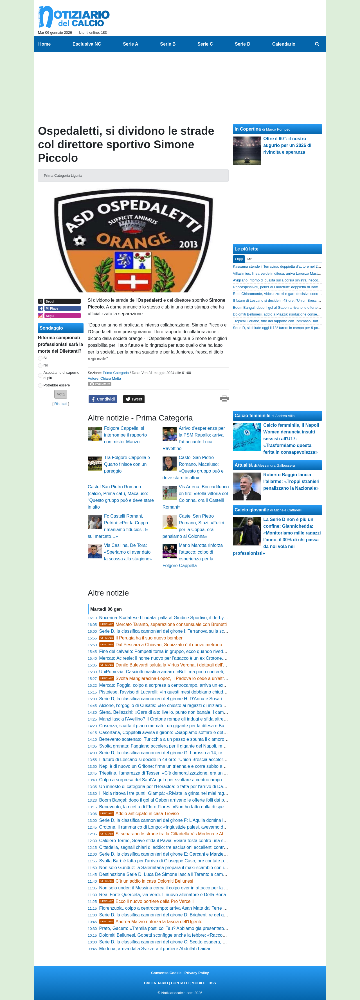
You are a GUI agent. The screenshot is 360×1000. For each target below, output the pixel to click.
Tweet (134, 399)
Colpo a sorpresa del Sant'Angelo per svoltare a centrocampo (160, 779)
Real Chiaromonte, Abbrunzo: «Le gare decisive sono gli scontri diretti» (289, 294)
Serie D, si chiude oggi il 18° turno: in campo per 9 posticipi (280, 328)
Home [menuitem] (44, 44)
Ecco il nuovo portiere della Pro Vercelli (146, 901)
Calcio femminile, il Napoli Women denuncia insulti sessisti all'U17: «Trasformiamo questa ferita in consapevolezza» (291, 439)
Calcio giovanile (252, 509)
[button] (60, 394)
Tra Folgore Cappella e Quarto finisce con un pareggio (127, 464)
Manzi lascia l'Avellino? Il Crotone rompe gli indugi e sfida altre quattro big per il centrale (186, 719)
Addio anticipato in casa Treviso (139, 813)
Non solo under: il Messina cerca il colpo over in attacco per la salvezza (170, 887)
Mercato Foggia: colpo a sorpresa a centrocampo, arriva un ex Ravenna (171, 685)
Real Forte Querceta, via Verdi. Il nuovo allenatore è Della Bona (162, 894)
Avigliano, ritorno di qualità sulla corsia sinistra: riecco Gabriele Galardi (289, 280)
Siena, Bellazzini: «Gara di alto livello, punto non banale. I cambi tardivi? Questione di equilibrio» (195, 712)
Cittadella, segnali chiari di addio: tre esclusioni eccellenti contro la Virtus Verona (179, 847)
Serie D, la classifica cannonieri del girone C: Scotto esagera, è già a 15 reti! (175, 941)
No (46, 365)
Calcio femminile (252, 415)
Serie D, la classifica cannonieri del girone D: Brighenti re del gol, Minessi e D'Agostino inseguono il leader (205, 914)
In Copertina (248, 129)
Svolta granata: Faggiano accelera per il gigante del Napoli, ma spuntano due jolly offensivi (189, 746)
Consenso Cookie (166, 973)
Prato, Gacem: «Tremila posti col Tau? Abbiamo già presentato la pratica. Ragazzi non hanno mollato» (201, 928)
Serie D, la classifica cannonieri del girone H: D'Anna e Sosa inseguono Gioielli (177, 698)
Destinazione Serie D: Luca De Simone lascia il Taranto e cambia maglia (171, 874)
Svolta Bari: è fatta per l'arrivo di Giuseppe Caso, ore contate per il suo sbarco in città (184, 860)
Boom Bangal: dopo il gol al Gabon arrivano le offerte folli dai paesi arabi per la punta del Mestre (195, 800)
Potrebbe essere (57, 385)
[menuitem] (317, 44)
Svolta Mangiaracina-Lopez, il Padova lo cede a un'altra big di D (171, 678)
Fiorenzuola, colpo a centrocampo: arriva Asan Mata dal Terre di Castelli (171, 908)
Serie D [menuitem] (242, 44)
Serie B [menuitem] (168, 44)
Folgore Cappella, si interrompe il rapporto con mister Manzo (125, 435)
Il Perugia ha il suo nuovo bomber (141, 638)
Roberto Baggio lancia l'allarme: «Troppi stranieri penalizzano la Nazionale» (291, 481)
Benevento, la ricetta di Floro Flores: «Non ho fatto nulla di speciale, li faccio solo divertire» (189, 806)
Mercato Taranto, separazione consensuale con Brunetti (163, 624)
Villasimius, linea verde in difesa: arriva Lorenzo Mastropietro (281, 273)
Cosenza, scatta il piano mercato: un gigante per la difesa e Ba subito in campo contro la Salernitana (199, 725)
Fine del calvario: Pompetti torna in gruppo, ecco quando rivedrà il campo (172, 651)
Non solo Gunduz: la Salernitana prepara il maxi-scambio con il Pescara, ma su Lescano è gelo (194, 867)
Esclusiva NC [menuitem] (87, 44)
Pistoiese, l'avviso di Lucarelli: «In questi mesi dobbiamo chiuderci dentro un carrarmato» (187, 692)
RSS (212, 983)
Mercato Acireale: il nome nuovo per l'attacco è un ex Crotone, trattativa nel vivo (178, 658)
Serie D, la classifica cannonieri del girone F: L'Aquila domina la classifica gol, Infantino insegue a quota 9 (204, 820)
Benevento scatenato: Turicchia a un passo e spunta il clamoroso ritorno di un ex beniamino (190, 739)
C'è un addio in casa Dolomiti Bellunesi (146, 881)
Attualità (244, 465)
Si (45, 358)
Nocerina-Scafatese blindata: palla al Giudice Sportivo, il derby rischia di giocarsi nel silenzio (191, 617)
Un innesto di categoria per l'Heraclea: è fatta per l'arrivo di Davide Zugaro (173, 786)
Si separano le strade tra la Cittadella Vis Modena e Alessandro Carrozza (180, 833)
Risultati (60, 404)
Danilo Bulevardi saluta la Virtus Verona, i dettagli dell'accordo (169, 665)
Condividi (103, 399)
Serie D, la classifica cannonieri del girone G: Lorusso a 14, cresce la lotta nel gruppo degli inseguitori (200, 752)
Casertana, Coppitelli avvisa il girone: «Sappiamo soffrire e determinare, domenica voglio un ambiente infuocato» (211, 732)
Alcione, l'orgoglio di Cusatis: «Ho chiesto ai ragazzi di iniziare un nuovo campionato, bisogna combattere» (205, 705)
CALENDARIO (156, 983)
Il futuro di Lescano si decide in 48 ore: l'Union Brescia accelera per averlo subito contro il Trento (195, 759)
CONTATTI (180, 983)
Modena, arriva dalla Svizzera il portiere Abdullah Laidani (156, 948)
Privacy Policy (196, 973)
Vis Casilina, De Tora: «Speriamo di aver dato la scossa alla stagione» (128, 552)
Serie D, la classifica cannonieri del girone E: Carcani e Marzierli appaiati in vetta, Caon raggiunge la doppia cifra (211, 854)
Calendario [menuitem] (284, 44)
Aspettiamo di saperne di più (61, 375)
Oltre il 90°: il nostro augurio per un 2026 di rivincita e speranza (287, 145)
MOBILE (199, 983)
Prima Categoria (116, 373)
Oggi (239, 259)
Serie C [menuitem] (205, 44)
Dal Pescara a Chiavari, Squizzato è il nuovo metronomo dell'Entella (175, 644)
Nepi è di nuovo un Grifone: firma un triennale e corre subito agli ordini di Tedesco (180, 766)
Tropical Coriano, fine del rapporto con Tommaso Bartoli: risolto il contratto (292, 321)
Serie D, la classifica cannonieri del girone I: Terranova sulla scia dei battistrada (178, 631)
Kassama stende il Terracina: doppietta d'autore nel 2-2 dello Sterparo (288, 266)
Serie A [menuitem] (130, 44)
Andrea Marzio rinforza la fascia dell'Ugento (150, 921)
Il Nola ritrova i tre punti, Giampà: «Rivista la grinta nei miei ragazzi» (167, 793)
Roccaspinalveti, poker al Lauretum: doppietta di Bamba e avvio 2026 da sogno (296, 287)
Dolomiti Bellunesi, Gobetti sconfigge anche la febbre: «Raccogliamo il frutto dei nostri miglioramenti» (200, 935)
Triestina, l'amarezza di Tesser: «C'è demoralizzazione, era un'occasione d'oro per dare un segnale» (199, 773)
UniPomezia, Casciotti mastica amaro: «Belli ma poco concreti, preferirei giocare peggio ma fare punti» (201, 671)
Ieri (249, 259)
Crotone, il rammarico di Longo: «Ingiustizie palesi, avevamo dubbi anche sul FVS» (182, 827)
